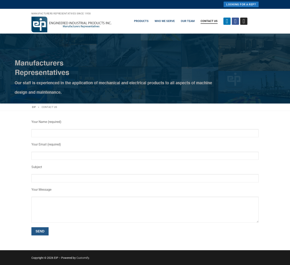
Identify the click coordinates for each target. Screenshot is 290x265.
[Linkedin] (227, 21)
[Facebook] (235, 21)
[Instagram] (243, 21)
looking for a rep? (241, 4)
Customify (82, 257)
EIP (34, 107)
